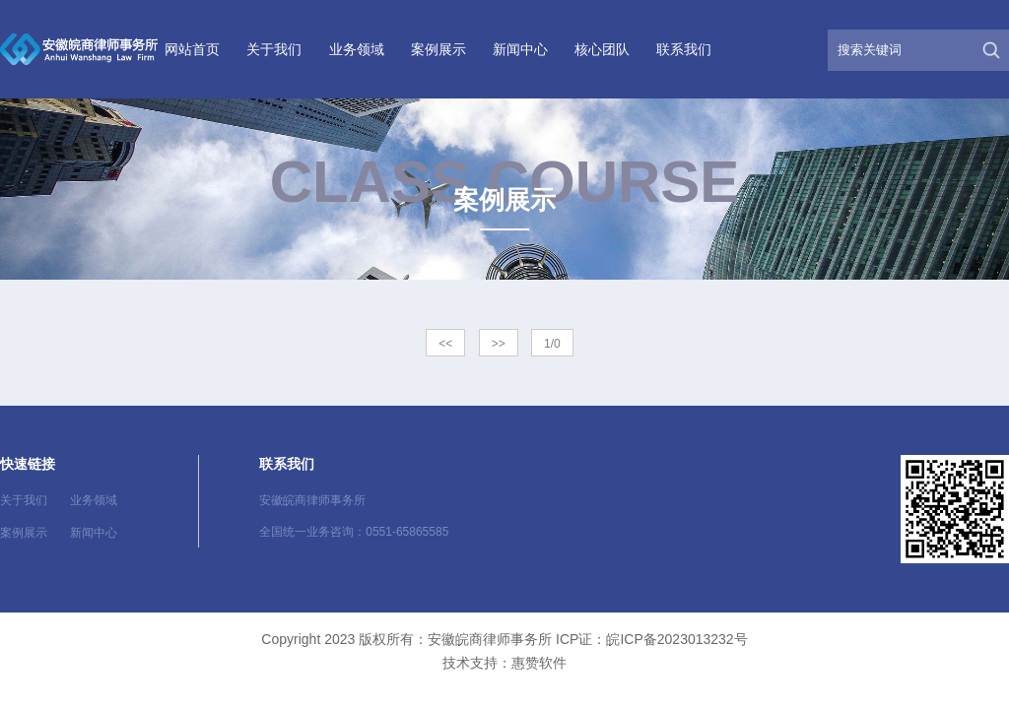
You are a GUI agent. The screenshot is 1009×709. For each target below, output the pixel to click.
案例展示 (438, 49)
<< (445, 344)
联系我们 (683, 49)
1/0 (552, 344)
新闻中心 (520, 49)
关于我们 (274, 49)
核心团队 (602, 49)
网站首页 (192, 49)
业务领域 (356, 49)
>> (498, 344)
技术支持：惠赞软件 (504, 663)
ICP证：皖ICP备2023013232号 (652, 639)
